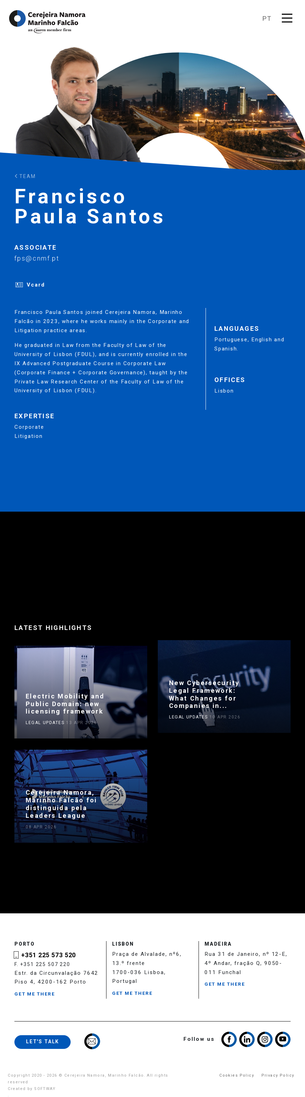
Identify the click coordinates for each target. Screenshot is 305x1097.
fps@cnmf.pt (36, 258)
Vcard (36, 285)
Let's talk (42, 1041)
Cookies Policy (236, 1075)
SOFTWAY (45, 1088)
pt (267, 18)
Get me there (34, 994)
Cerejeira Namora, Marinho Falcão (47, 21)
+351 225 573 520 (48, 955)
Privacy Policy (277, 1075)
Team (25, 176)
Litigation (28, 436)
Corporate (29, 427)
